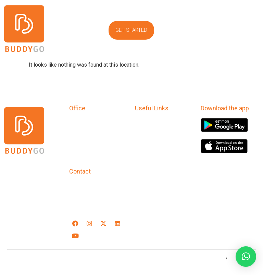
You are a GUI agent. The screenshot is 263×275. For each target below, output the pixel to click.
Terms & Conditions (162, 132)
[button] (219, 9)
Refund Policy (154, 142)
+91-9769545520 (92, 186)
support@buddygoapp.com (106, 200)
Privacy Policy (154, 122)
